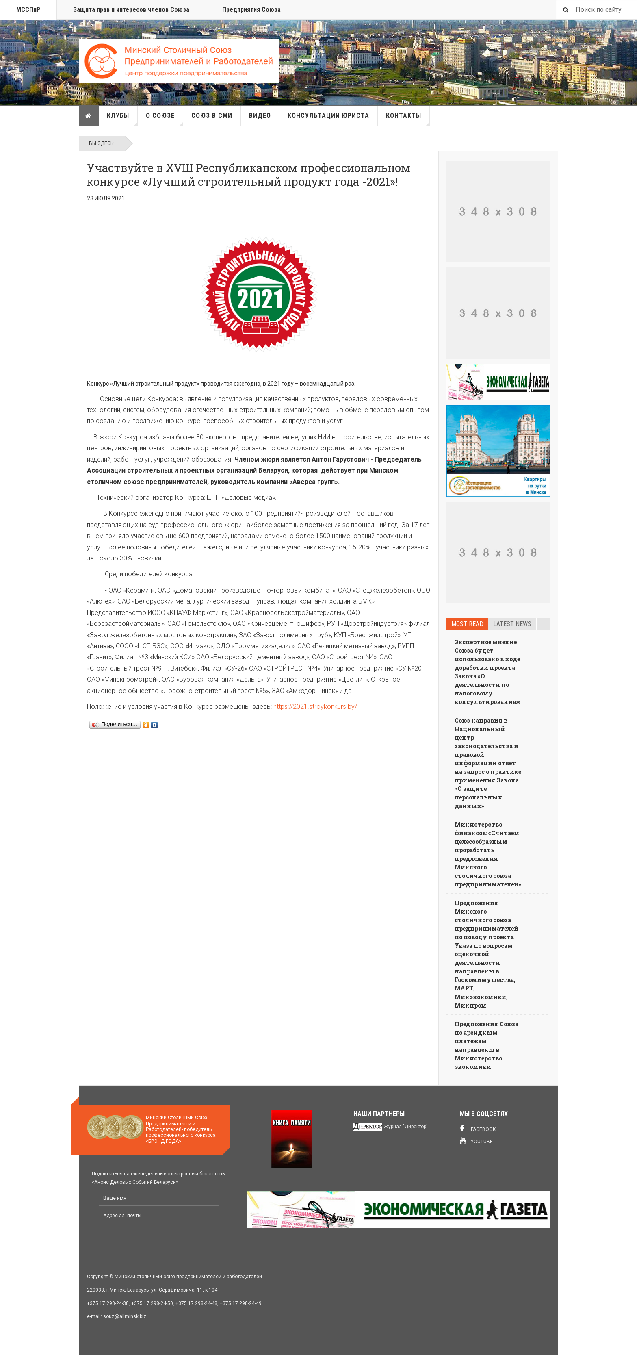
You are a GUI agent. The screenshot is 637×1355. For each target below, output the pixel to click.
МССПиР (28, 9)
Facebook (478, 1128)
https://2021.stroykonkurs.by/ (315, 706)
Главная (88, 116)
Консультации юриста (328, 115)
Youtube (476, 1140)
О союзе (164, 119)
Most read (467, 624)
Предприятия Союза (251, 9)
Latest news (512, 624)
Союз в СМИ (211, 115)
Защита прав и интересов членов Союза (131, 9)
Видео (260, 115)
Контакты (408, 119)
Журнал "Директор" (406, 1126)
